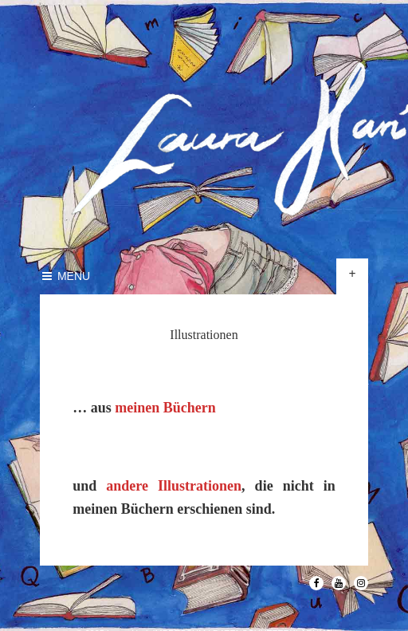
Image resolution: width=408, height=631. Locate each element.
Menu (65, 276)
